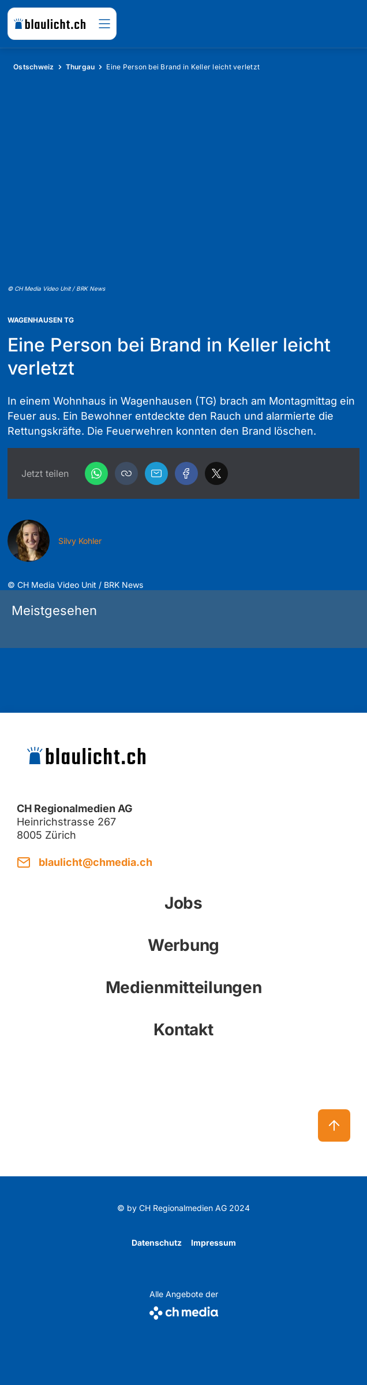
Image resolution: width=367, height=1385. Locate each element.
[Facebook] (186, 473)
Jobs (183, 903)
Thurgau (80, 66)
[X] (216, 473)
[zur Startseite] (49, 23)
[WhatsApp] (96, 473)
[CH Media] (183, 1310)
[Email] (156, 473)
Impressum (213, 1242)
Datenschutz (157, 1242)
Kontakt (183, 1029)
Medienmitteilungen (184, 987)
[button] (126, 473)
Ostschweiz (33, 66)
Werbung (183, 945)
